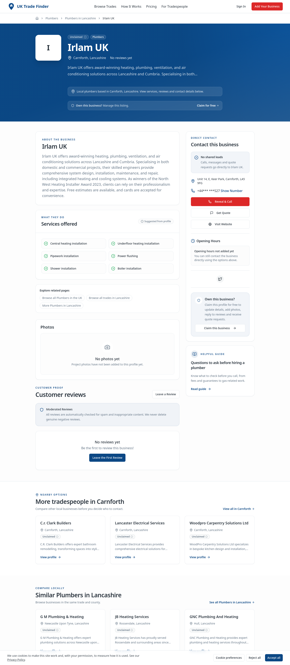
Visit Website (220, 224)
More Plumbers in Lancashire (61, 305)
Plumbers (52, 18)
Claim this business (220, 328)
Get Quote (220, 213)
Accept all (273, 658)
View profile (50, 557)
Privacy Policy (16, 660)
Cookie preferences (229, 658)
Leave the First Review (107, 458)
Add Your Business (267, 6)
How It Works (131, 6)
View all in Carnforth (239, 509)
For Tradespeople (175, 6)
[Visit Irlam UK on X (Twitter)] (220, 279)
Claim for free (208, 105)
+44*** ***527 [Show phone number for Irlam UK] (220, 191)
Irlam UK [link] (108, 18)
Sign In (241, 6)
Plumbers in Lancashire (80, 18)
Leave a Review (166, 394)
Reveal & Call (220, 201)
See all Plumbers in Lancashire (232, 603)
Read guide (201, 389)
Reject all (255, 658)
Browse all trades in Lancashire (109, 298)
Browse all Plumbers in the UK (62, 298)
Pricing (151, 6)
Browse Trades (105, 6)
